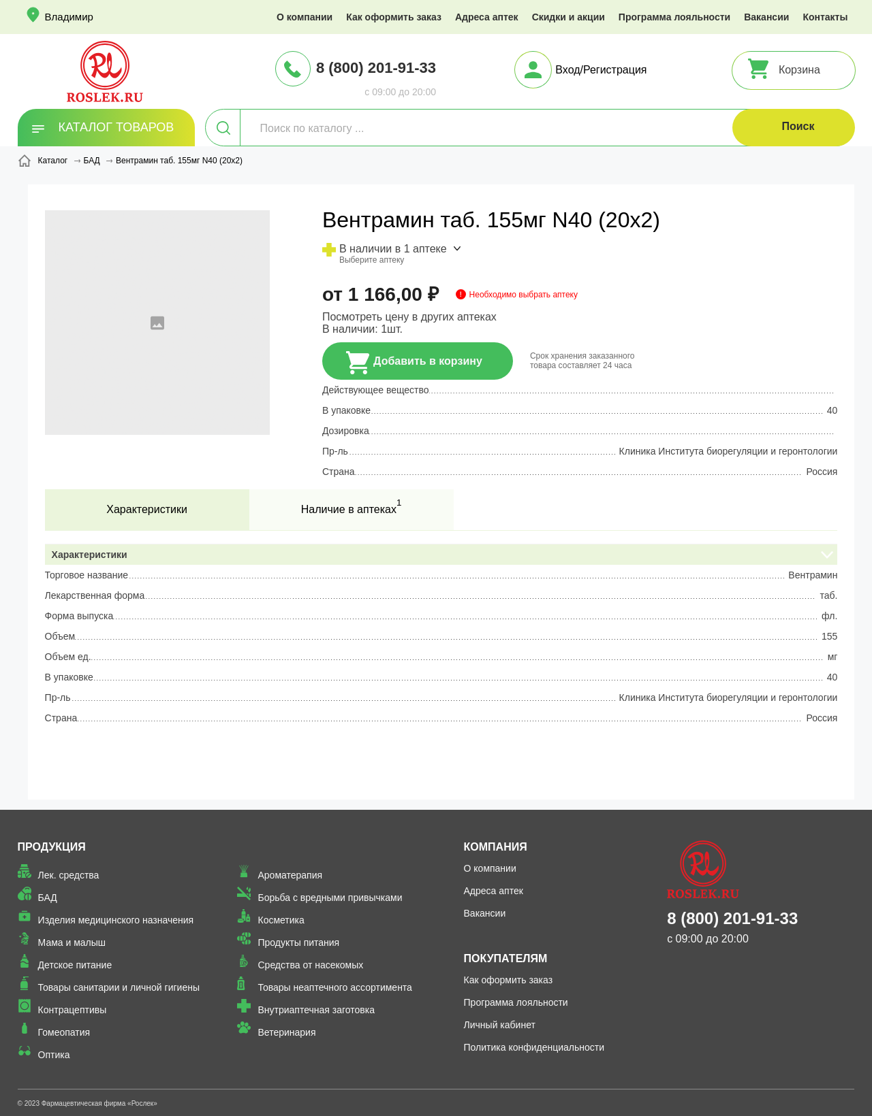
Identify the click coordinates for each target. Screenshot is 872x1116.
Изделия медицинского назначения (116, 920)
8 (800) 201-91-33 (376, 67)
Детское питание (75, 964)
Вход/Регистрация (601, 70)
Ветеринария (286, 1032)
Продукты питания (298, 942)
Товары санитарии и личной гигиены (119, 987)
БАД (47, 897)
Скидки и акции (568, 17)
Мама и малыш (72, 942)
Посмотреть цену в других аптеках (409, 317)
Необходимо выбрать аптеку (523, 294)
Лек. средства (68, 875)
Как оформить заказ (393, 17)
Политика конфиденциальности (534, 1047)
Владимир (69, 16)
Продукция (52, 847)
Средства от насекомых (310, 964)
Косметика (281, 920)
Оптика (54, 1054)
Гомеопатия (64, 1032)
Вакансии (766, 17)
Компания (495, 847)
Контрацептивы (72, 1009)
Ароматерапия (290, 875)
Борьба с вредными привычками (330, 897)
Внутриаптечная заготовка (316, 1009)
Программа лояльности (674, 17)
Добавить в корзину (414, 362)
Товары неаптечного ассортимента (334, 987)
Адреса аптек (486, 17)
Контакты (825, 17)
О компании (304, 17)
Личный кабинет (499, 1024)
